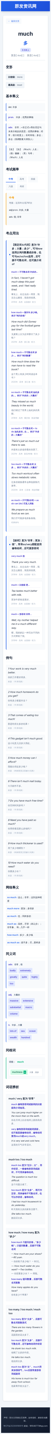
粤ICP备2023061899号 (13, 1426)
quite (24, 977)
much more (13, 908)
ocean (32, 1031)
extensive (28, 1000)
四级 (33, 179)
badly (13, 970)
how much (13, 935)
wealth (13, 1037)
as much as (13, 942)
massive (14, 1000)
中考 (11, 179)
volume (14, 1013)
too (11, 983)
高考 (22, 179)
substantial (15, 1007)
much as (12, 923)
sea (23, 1031)
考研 (22, 186)
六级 (11, 186)
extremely (25, 970)
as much (12, 916)
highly (35, 977)
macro (28, 1007)
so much (12, 897)
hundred (25, 1037)
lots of (13, 1031)
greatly (13, 977)
